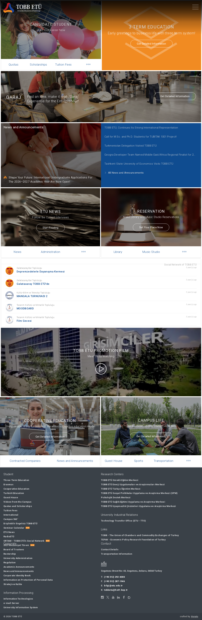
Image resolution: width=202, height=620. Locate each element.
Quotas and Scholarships (17, 506)
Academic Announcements (18, 567)
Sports (140, 455)
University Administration (18, 558)
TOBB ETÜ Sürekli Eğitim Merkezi (119, 480)
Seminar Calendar (13, 528)
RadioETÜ (8, 536)
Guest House (117, 455)
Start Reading (50, 224)
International (10, 515)
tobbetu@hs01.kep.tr (116, 590)
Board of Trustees (13, 549)
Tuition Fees (63, 64)
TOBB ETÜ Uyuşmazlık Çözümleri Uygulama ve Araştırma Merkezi (138, 506)
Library (121, 246)
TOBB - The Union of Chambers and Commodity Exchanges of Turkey (140, 535)
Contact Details (109, 549)
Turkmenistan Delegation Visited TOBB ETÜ (128, 143)
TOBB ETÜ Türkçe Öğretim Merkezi (120, 489)
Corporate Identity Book (16, 575)
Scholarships (38, 64)
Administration (50, 246)
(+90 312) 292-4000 (114, 577)
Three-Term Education (16, 480)
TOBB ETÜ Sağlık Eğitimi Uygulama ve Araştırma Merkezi (133, 502)
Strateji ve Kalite (12, 584)
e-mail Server (11, 603)
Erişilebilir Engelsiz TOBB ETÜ (20, 523)
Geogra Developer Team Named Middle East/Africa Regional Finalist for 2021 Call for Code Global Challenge (147, 151)
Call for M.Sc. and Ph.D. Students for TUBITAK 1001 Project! (137, 135)
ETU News (9, 532)
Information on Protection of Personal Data (28, 580)
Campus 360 (10, 519)
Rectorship (9, 554)
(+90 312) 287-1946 (114, 581)
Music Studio (151, 246)
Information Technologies (18, 598)
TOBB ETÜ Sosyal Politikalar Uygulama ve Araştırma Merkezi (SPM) (139, 493)
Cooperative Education (16, 489)
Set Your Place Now (151, 224)
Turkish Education (13, 493)
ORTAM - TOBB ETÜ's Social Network (23, 541)
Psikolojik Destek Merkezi (116, 497)
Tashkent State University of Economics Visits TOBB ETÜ (135, 160)
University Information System (20, 607)
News (20, 246)
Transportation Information (116, 554)
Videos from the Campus (17, 502)
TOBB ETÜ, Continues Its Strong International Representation (137, 127)
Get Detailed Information (151, 43)
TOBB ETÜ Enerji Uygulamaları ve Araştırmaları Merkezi (133, 484)
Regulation (9, 562)
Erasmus (8, 484)
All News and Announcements (122, 168)
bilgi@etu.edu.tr (113, 585)
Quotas (13, 64)
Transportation (162, 455)
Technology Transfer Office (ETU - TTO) (123, 520)
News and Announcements (30, 127)
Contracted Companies (27, 455)
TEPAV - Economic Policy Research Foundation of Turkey (133, 539)
